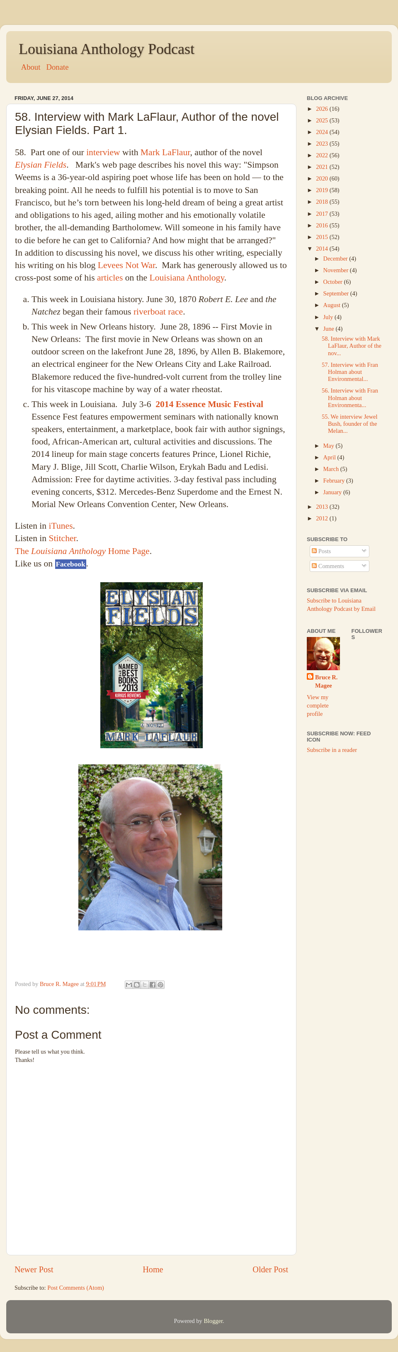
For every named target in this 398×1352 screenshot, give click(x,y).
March (331, 469)
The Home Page (82, 551)
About (29, 67)
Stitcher (62, 538)
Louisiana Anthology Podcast (106, 49)
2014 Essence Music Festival (209, 404)
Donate (57, 67)
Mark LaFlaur (165, 152)
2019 (322, 190)
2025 (322, 120)
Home (153, 1269)
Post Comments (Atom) (75, 1287)
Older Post (270, 1269)
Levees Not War (126, 265)
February (335, 480)
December (336, 258)
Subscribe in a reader (332, 750)
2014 (322, 248)
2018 (322, 201)
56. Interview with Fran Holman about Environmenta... (350, 397)
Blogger (213, 1321)
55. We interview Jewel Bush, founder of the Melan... (349, 423)
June (329, 328)
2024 (322, 132)
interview (103, 152)
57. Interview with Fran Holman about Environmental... (350, 372)
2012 (322, 518)
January (333, 492)
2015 (322, 237)
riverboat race (158, 312)
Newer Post (34, 1269)
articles (110, 278)
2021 (322, 167)
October (333, 281)
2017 (322, 213)
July (329, 317)
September (336, 293)
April (330, 457)
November (336, 270)
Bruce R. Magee (326, 681)
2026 (322, 108)
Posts (321, 551)
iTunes (61, 526)
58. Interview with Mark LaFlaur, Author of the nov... (351, 345)
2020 (322, 178)
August (332, 305)
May (329, 445)
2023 (322, 143)
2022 (322, 155)
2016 (322, 225)
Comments (328, 566)
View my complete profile (318, 705)
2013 (322, 506)
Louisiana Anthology (186, 278)
